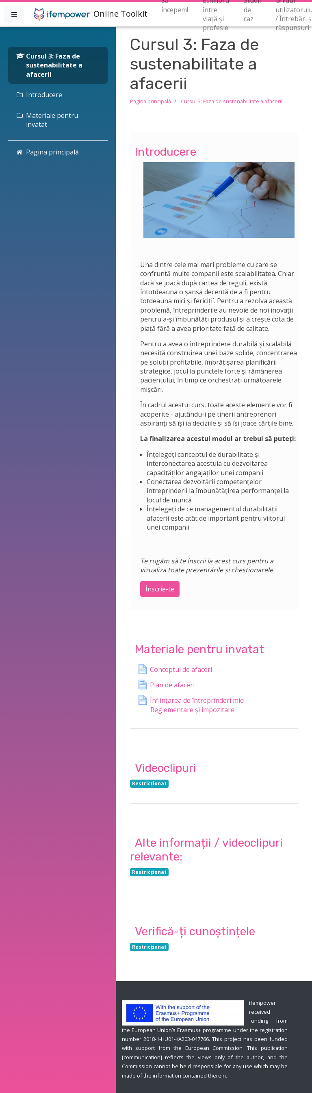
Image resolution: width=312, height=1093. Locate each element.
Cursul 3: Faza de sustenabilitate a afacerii (231, 101)
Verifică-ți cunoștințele (195, 931)
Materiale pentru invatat (199, 649)
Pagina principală (150, 101)
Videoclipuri (165, 768)
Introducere (165, 152)
